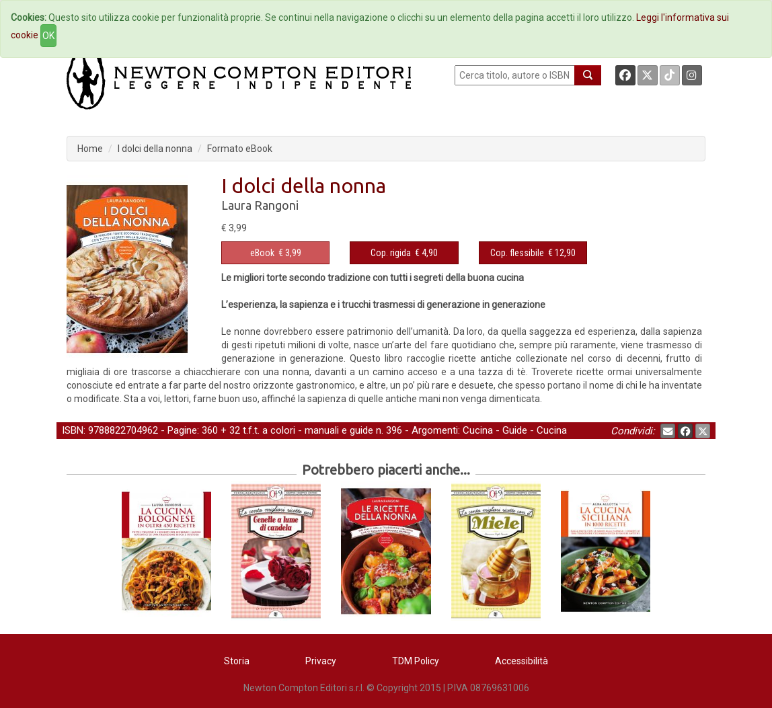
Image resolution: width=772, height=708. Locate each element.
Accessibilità (521, 661)
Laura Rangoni (260, 205)
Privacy (320, 661)
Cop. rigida (391, 252)
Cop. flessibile (517, 252)
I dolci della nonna (155, 148)
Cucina (478, 430)
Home (90, 148)
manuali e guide (339, 430)
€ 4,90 (404, 252)
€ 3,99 (275, 252)
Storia (236, 661)
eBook (262, 252)
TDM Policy (415, 661)
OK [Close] (48, 35)
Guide (514, 430)
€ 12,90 (533, 252)
